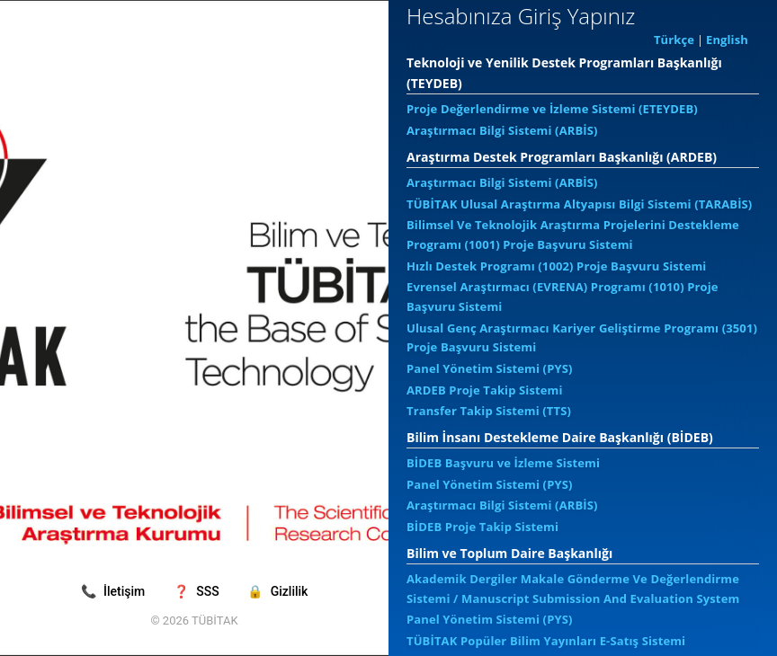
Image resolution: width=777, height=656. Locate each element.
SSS (198, 591)
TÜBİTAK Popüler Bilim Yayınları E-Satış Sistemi (545, 641)
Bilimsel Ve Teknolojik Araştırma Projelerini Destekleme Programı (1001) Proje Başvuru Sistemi (572, 235)
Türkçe (674, 39)
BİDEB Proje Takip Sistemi (482, 527)
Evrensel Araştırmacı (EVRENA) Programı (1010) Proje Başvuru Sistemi (562, 297)
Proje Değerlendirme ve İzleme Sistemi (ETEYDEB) (552, 109)
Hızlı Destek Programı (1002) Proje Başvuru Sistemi (556, 266)
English (727, 39)
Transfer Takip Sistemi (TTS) (488, 411)
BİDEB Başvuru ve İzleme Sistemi (503, 463)
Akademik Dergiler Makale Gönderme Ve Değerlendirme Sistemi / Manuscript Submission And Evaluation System (572, 589)
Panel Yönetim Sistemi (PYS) (489, 368)
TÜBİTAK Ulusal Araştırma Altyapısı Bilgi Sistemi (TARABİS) (579, 204)
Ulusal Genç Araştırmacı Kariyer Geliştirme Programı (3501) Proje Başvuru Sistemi (581, 338)
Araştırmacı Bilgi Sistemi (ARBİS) (502, 130)
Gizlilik (277, 591)
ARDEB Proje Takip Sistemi (484, 390)
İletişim (114, 591)
